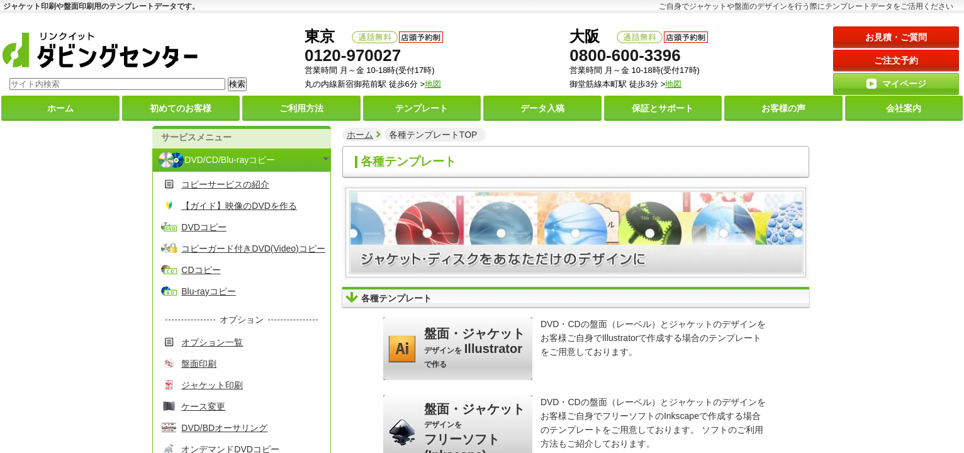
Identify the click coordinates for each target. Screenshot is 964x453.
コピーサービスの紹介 (225, 184)
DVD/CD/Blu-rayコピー (229, 160)
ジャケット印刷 (212, 385)
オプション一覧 (212, 342)
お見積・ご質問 (896, 37)
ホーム (360, 135)
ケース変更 (203, 406)
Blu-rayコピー (208, 291)
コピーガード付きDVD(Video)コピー (253, 248)
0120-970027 (353, 55)
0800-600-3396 (624, 55)
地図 (673, 84)
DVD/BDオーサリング (224, 428)
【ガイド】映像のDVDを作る (239, 206)
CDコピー (200, 270)
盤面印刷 (198, 364)
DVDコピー (204, 227)
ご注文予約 (896, 60)
